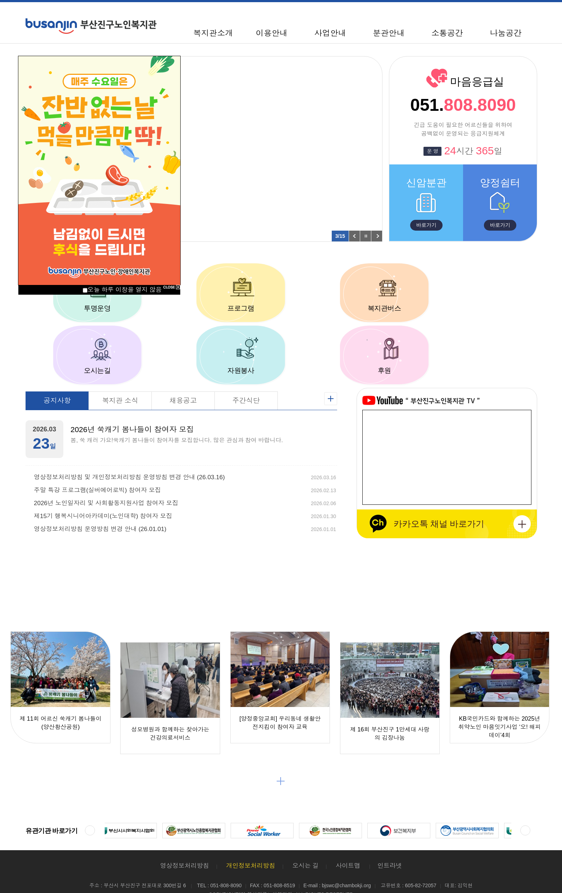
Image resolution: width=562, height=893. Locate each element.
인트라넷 (389, 836)
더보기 (281, 752)
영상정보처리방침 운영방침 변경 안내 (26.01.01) (100, 500)
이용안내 (271, 33)
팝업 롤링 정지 (365, 236)
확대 (530, 12)
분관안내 (388, 33)
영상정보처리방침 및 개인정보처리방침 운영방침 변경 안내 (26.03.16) (129, 448)
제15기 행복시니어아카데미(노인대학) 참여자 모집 (103, 487)
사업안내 (330, 33)
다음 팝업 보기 (376, 236)
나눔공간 (506, 33)
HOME (476, 12)
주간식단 (246, 371)
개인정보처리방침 (250, 836)
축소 (501, 12)
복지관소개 (213, 33)
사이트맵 (489, 12)
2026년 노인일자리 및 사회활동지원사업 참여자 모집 (106, 474)
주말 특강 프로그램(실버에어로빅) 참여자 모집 (97, 461)
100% (515, 12)
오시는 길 (306, 836)
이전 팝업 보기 (354, 236)
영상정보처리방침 (184, 836)
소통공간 (447, 33)
